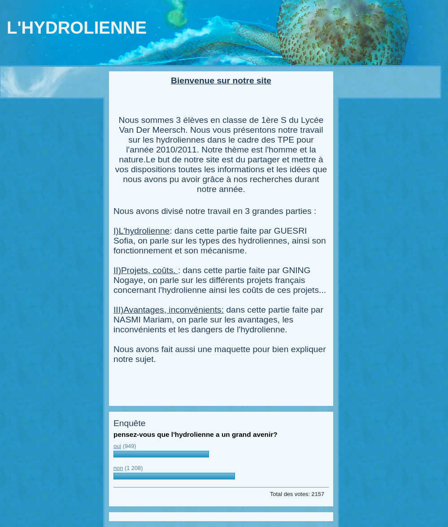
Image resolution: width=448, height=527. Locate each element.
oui (117, 446)
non (118, 468)
